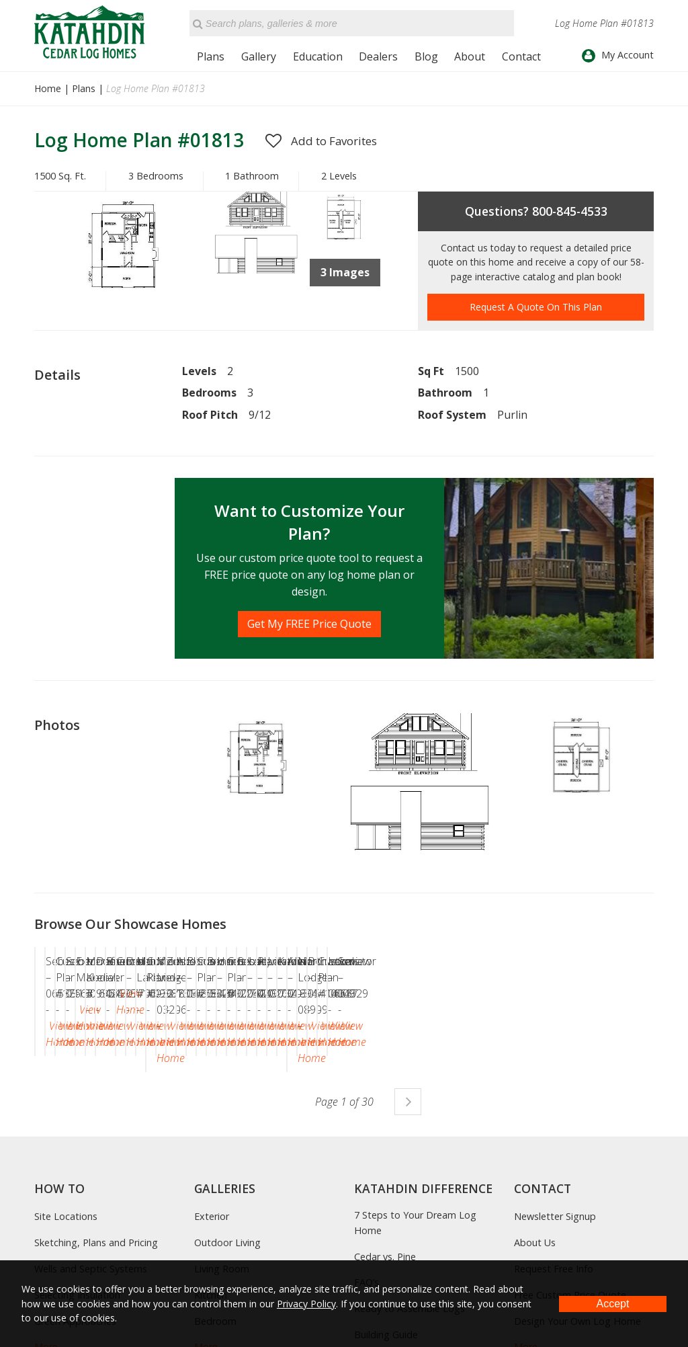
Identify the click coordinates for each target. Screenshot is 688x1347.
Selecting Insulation (77, 1214)
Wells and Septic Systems (90, 1188)
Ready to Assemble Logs (409, 1227)
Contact (521, 56)
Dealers (378, 56)
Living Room (221, 1188)
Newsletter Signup (555, 1135)
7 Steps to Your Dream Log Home (415, 1141)
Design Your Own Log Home (577, 1240)
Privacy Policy (306, 1303)
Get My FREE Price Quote (309, 623)
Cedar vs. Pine (385, 1176)
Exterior (211, 1135)
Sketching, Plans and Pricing (96, 1161)
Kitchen (210, 1214)
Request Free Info (553, 1188)
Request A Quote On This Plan (536, 306)
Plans (210, 56)
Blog (426, 56)
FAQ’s (366, 1201)
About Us (535, 1161)
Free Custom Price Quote (570, 1214)
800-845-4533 (569, 211)
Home (47, 88)
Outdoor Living (227, 1161)
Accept (613, 1303)
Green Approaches (75, 1240)
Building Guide (386, 1254)
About (469, 56)
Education (318, 56)
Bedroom (215, 1240)
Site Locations (65, 1135)
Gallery (258, 56)
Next (407, 1021)
